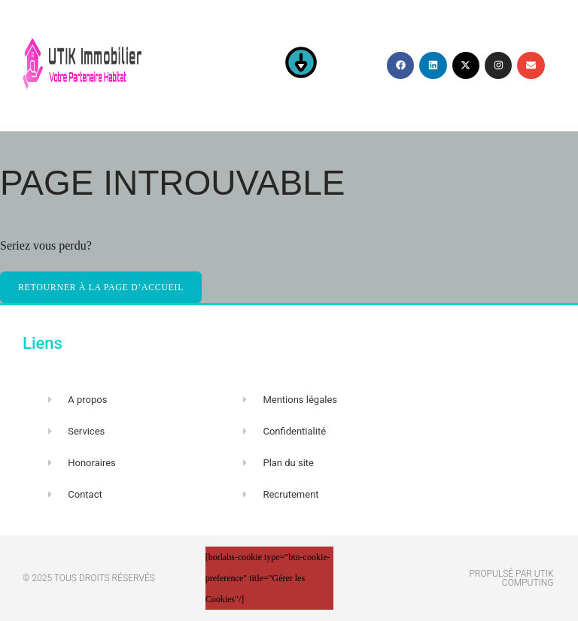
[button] (301, 66)
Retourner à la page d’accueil (101, 287)
